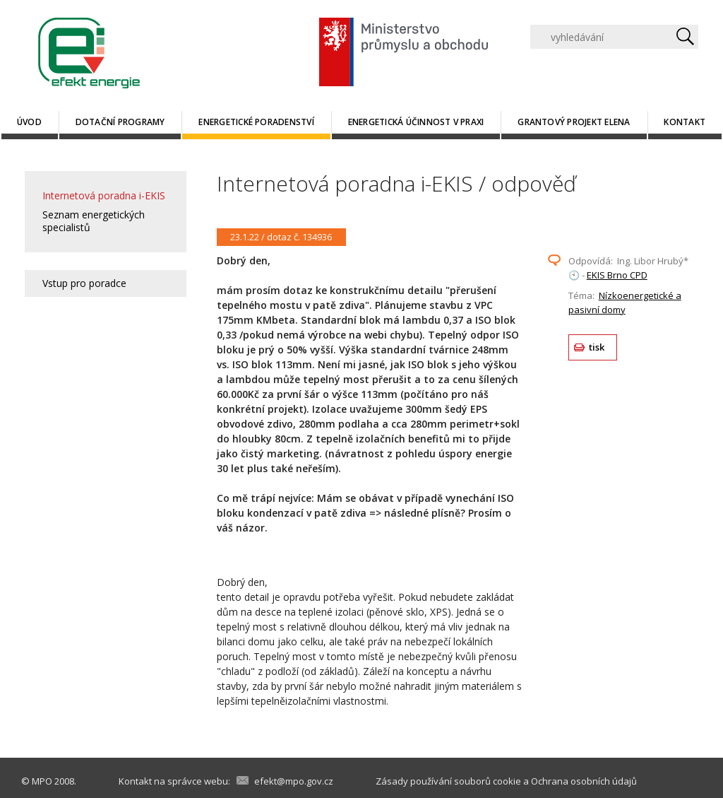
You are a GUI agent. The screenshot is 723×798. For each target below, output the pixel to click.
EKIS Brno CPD (617, 275)
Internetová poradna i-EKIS (103, 195)
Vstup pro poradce (84, 283)
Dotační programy (120, 122)
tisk (597, 347)
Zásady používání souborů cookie (448, 781)
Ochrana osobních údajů (584, 781)
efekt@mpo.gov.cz (293, 781)
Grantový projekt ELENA (574, 122)
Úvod (29, 122)
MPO (42, 781)
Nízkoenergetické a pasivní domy (624, 302)
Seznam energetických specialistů (93, 221)
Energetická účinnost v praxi (416, 122)
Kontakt (684, 122)
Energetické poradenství (256, 122)
